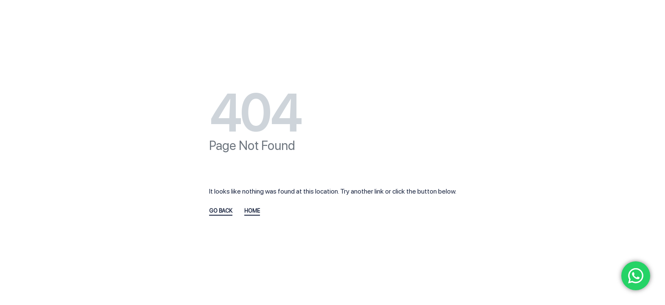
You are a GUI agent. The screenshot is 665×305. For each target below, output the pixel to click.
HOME (252, 211)
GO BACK (220, 211)
